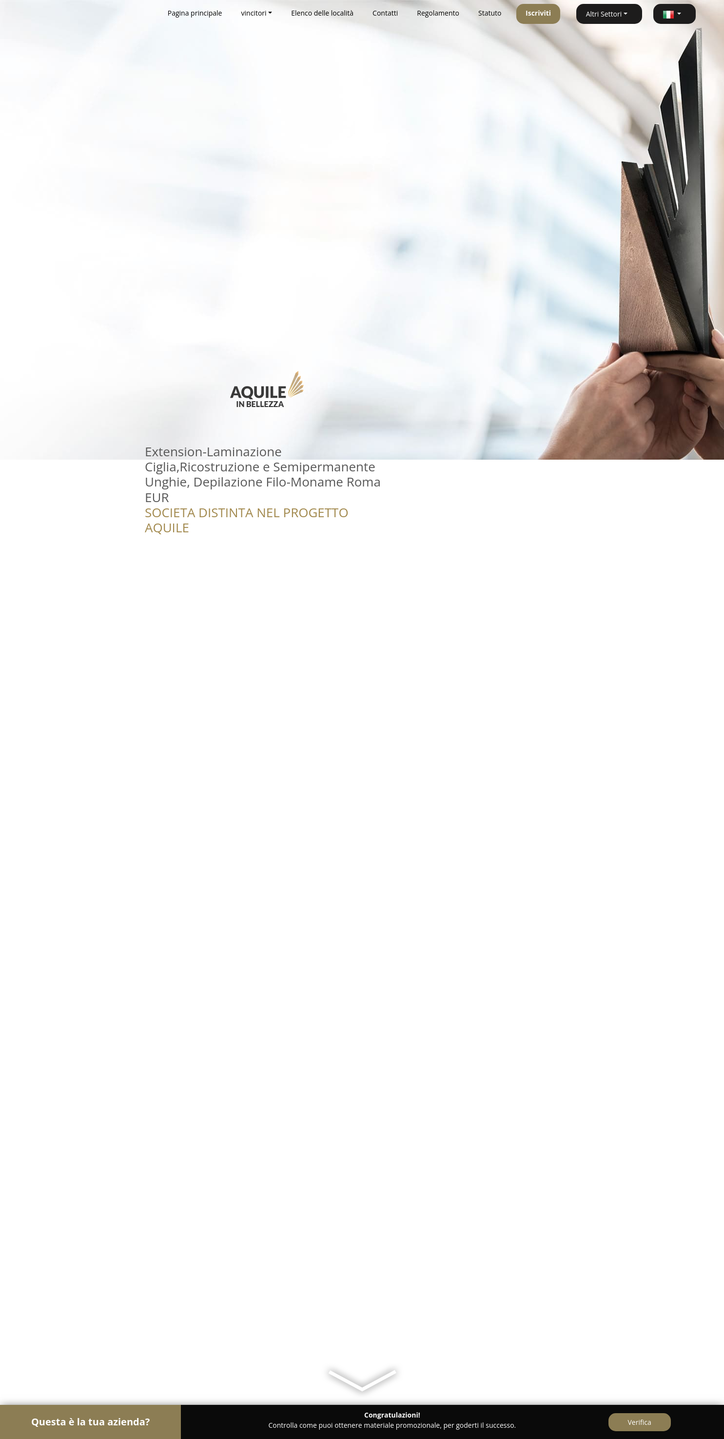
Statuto (489, 13)
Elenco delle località (322, 13)
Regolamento (438, 13)
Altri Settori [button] (604, 14)
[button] (674, 14)
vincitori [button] (254, 13)
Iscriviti (538, 13)
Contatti (385, 13)
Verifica (639, 1422)
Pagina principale (195, 13)
